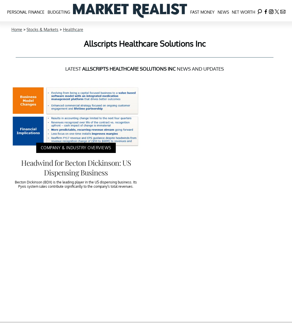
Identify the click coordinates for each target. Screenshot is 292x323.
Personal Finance (25, 12)
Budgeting (59, 12)
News (223, 12)
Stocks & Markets (42, 29)
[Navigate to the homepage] (130, 10)
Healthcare (73, 29)
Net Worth (243, 12)
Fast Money (202, 12)
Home (16, 29)
